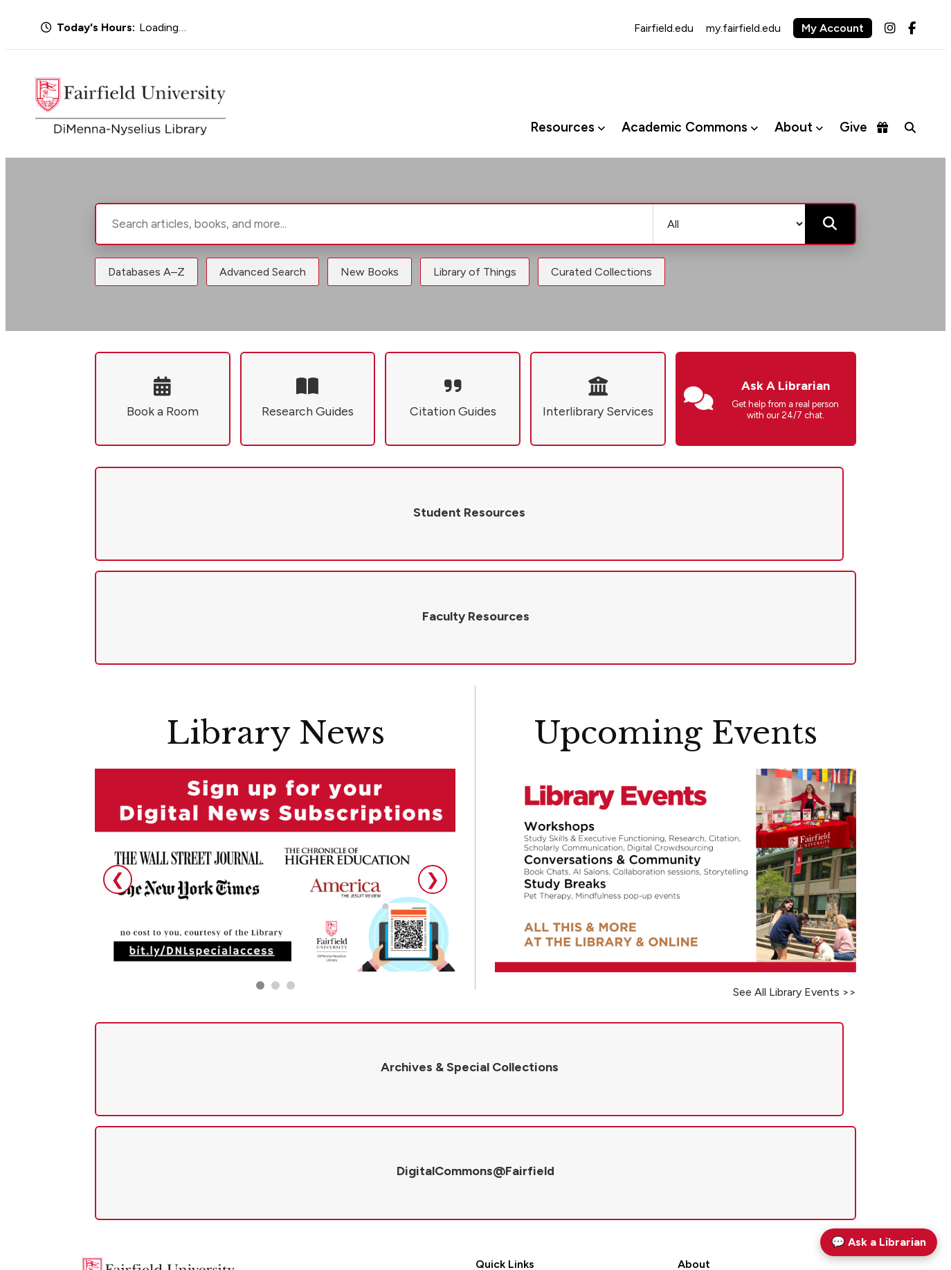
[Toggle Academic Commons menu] (754, 128)
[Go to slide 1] (260, 881)
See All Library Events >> (794, 888)
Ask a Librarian (508, 1094)
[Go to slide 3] (291, 881)
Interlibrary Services (519, 1130)
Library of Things (474, 271)
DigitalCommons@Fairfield (536, 1149)
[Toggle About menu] (819, 128)
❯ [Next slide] (433, 775)
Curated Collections (601, 271)
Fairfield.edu (664, 28)
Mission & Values (714, 1076)
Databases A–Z (146, 271)
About (794, 127)
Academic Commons (685, 127)
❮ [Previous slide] (118, 775)
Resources (562, 127)
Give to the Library (718, 1112)
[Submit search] (830, 224)
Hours (489, 1076)
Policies (694, 1094)
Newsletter (701, 1149)
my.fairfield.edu (743, 28)
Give (864, 127)
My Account (832, 28)
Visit (688, 1130)
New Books (370, 271)
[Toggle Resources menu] (601, 128)
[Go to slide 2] (275, 881)
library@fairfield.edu (258, 1171)
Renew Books (505, 1112)
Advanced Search (262, 271)
